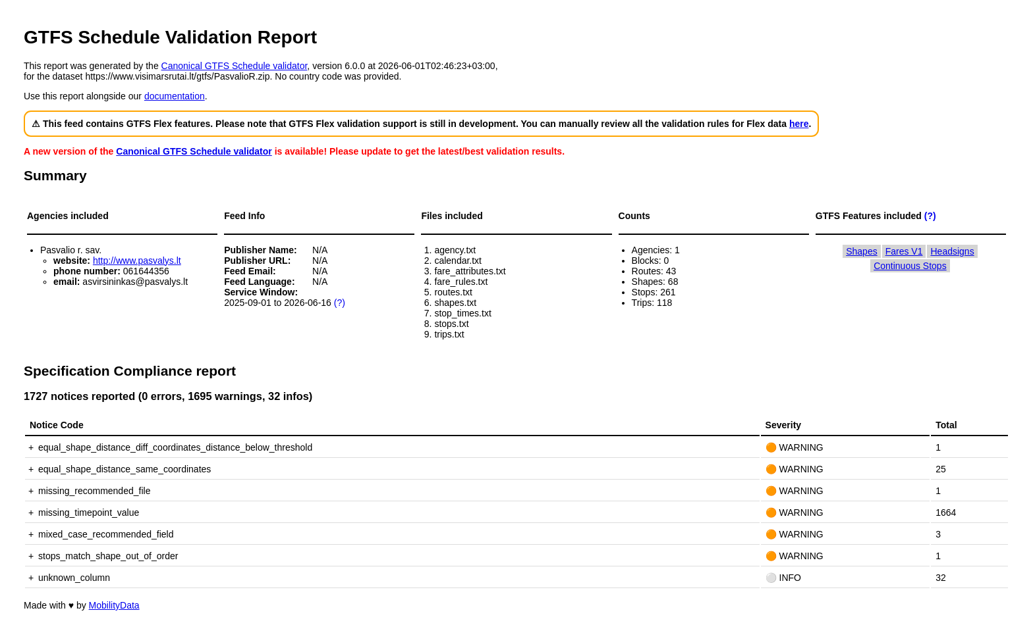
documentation (174, 96)
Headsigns (952, 251)
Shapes (861, 251)
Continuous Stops (910, 266)
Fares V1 (904, 251)
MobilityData (114, 605)
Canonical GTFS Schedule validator (234, 66)
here (799, 123)
